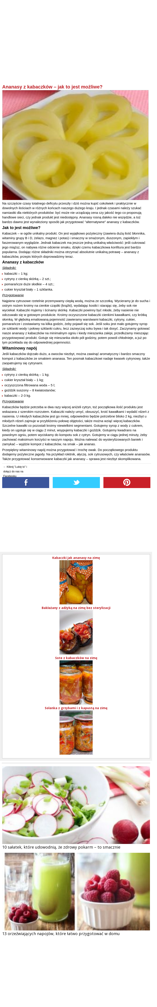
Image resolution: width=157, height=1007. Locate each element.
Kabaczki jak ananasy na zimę (76, 558)
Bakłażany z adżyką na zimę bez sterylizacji (76, 608)
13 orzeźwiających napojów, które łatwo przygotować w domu (61, 933)
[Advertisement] (76, 53)
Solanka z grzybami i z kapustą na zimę (76, 708)
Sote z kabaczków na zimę (76, 658)
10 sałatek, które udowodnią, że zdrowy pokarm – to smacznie (61, 847)
